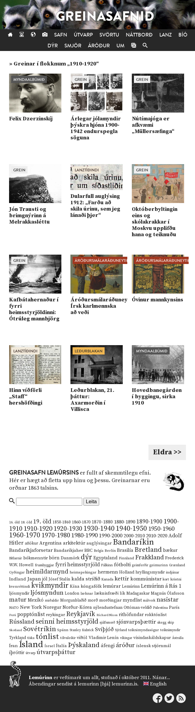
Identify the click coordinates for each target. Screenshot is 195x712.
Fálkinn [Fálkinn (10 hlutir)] (107, 565)
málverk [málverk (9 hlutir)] (149, 601)
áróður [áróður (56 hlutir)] (125, 645)
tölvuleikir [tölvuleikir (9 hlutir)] (68, 638)
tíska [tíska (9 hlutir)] (30, 638)
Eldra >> (167, 452)
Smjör (72, 45)
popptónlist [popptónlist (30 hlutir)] (31, 614)
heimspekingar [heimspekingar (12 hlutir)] (83, 572)
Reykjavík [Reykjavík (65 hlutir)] (80, 614)
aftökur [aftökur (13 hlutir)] (31, 543)
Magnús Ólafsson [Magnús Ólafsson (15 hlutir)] (167, 593)
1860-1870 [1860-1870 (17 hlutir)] (81, 522)
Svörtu (109, 35)
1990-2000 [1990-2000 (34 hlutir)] (110, 535)
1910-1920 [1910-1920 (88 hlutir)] (38, 528)
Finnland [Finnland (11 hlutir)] (126, 558)
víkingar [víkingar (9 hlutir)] (126, 638)
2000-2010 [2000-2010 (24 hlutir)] (134, 536)
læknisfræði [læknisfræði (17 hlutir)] (106, 593)
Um (120, 45)
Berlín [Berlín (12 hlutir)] (110, 550)
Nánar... (161, 678)
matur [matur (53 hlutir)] (18, 600)
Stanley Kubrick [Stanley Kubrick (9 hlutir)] (82, 630)
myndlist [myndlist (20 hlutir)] (132, 600)
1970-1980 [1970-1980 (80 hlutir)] (55, 535)
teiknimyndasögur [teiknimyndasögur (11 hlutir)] (143, 630)
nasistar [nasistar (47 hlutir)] (168, 600)
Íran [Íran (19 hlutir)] (13, 646)
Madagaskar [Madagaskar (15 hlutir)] (138, 593)
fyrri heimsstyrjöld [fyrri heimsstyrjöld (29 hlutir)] (77, 564)
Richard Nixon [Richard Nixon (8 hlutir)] (107, 615)
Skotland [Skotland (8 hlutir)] (15, 630)
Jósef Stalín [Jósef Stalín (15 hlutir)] (59, 579)
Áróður (99, 45)
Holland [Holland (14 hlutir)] (126, 572)
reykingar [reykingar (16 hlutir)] (55, 615)
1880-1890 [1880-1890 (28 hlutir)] (124, 522)
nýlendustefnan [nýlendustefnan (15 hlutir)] (107, 607)
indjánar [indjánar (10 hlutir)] (172, 572)
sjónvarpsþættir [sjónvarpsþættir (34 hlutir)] (136, 622)
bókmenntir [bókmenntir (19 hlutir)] (35, 558)
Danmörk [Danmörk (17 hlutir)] (70, 558)
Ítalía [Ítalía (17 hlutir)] (61, 646)
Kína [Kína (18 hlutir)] (75, 586)
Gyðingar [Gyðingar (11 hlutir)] (17, 572)
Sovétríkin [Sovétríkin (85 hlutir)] (39, 629)
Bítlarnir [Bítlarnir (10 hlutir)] (15, 558)
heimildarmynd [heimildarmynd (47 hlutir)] (47, 572)
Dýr (52, 45)
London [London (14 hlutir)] (72, 593)
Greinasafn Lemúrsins (44, 473)
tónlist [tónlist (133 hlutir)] (47, 636)
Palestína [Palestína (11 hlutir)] (160, 608)
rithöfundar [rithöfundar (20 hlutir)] (131, 615)
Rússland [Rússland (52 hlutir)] (21, 622)
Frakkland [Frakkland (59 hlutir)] (149, 557)
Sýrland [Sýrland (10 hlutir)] (121, 630)
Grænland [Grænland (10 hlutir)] (177, 565)
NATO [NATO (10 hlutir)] (14, 608)
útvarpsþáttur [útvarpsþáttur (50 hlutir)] (56, 652)
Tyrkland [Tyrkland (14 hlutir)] (17, 637)
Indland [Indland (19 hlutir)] (17, 579)
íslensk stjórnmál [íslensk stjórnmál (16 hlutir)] (153, 646)
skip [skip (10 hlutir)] (170, 622)
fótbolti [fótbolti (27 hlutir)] (122, 565)
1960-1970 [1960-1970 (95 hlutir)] (24, 535)
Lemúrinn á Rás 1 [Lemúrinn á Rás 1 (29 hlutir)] (161, 586)
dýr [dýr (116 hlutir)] (86, 557)
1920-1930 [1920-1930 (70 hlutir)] (68, 529)
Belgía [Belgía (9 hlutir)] (98, 551)
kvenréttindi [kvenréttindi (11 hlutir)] (19, 586)
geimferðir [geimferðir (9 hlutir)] (140, 565)
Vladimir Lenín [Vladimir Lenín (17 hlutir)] (104, 637)
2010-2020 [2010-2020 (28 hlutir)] (156, 535)
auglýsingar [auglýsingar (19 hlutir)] (99, 543)
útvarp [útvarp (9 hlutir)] (30, 653)
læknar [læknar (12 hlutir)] (86, 593)
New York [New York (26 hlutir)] (31, 607)
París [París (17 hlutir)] (174, 607)
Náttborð (139, 35)
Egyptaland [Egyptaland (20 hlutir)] (105, 558)
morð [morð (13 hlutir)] (93, 600)
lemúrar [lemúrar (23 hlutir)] (112, 586)
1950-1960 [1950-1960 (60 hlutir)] (161, 529)
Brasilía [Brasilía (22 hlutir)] (125, 550)
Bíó (182, 35)
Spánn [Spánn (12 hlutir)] (62, 630)
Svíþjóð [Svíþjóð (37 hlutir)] (104, 629)
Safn (60, 35)
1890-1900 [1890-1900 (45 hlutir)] (149, 521)
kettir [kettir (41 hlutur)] (122, 578)
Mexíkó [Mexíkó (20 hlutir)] (36, 600)
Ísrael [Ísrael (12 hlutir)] (49, 646)
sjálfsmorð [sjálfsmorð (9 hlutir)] (107, 623)
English (158, 684)
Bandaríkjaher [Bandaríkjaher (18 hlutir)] (68, 550)
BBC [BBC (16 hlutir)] (88, 550)
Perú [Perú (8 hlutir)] (12, 615)
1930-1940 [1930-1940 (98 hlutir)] (99, 528)
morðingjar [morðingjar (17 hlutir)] (110, 600)
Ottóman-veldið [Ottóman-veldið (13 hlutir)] (138, 607)
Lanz (165, 35)
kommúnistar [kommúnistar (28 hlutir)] (145, 579)
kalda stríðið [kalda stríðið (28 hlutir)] (85, 579)
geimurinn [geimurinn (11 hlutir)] (158, 565)
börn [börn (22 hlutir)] (54, 558)
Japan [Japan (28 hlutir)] (34, 579)
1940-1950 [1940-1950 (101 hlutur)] (131, 528)
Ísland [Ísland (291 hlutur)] (31, 644)
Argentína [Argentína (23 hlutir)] (50, 543)
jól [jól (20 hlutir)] (44, 579)
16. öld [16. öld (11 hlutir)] (14, 522)
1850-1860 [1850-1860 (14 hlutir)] (62, 522)
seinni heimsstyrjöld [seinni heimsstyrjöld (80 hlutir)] (67, 621)
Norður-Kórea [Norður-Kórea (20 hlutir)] (77, 607)
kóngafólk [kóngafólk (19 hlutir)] (91, 586)
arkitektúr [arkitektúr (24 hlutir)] (74, 543)
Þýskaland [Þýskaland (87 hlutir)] (83, 645)
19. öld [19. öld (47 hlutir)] (42, 522)
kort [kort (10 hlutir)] (166, 579)
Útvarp (83, 35)
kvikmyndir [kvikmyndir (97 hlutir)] (50, 585)
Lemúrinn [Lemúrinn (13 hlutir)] (131, 586)
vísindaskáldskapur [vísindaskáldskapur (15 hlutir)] (152, 637)
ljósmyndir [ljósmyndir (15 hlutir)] (19, 593)
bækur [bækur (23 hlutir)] (170, 550)
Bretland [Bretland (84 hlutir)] (148, 549)
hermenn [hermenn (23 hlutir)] (108, 572)
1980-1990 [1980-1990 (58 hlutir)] (84, 535)
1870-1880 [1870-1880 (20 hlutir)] (102, 522)
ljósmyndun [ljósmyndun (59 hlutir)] (47, 593)
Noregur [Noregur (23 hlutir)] (52, 607)
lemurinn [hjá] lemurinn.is (107, 684)
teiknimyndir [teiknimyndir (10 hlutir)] (170, 630)
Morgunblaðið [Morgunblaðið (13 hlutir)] (73, 600)
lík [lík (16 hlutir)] (122, 593)
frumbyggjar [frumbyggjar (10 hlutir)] (44, 565)
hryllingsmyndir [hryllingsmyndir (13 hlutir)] (150, 572)
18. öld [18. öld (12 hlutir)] (26, 522)
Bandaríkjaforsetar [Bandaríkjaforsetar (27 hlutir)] (31, 550)
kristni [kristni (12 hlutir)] (175, 579)
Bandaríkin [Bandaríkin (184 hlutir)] (133, 542)
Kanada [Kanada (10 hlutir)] (107, 579)
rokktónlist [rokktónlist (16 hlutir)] (156, 615)
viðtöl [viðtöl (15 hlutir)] (82, 637)
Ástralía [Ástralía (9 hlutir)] (178, 638)
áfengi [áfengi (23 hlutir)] (108, 646)
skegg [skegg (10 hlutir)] (161, 622)
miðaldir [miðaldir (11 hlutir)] (52, 600)
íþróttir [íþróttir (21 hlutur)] (16, 653)
